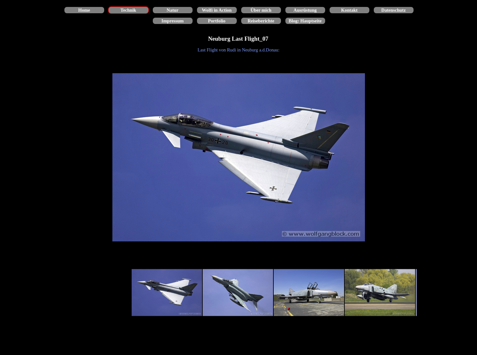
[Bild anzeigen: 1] (166, 292)
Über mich (260, 10)
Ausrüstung (305, 10)
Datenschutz (393, 10)
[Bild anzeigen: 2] (237, 292)
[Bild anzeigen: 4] (379, 292)
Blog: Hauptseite (305, 20)
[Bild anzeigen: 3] (308, 292)
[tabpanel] (239, 49)
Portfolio (216, 20)
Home (84, 10)
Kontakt (349, 10)
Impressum (172, 20)
